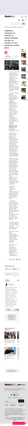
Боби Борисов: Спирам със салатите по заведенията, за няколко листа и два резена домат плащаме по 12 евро (9, 357)
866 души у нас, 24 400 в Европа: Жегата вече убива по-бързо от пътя (9, 341)
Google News (9, 269)
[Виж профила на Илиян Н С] (6, 285)
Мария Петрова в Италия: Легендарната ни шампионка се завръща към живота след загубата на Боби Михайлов (25, 82)
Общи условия (6, 405)
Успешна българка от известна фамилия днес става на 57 (25, 61)
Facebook (16, 269)
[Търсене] (16, 23)
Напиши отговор (8, 310)
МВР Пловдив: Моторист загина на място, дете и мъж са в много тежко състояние (25, 68)
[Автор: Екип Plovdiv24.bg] (7, 56)
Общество (21, 27)
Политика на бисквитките (21, 405)
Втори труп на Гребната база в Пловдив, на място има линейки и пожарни (25, 75)
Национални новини (10, 27)
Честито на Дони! (25, 54)
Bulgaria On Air (13, 126)
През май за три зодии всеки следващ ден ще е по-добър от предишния (25, 89)
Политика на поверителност (13, 405)
